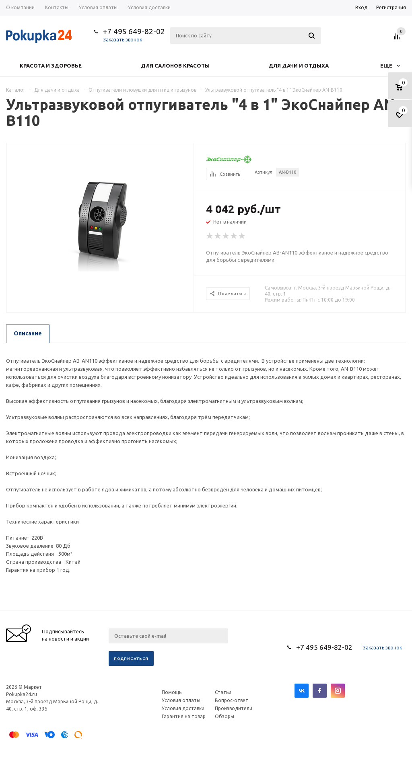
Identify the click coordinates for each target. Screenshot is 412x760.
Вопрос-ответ (231, 700)
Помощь (171, 692)
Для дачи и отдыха (298, 65)
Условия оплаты (181, 700)
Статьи (223, 692)
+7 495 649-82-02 (134, 31)
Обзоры (224, 716)
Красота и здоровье (51, 65)
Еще (390, 65)
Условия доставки (183, 708)
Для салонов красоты (175, 65)
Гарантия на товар (184, 716)
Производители (233, 708)
